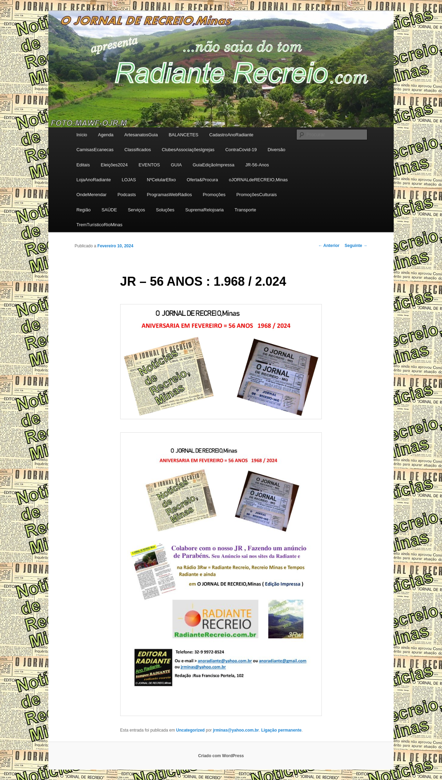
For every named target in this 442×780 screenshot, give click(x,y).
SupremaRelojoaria (204, 209)
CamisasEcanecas (95, 149)
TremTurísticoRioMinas (99, 224)
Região (83, 209)
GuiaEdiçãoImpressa (213, 164)
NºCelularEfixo (161, 179)
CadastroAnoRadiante (231, 134)
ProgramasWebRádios (169, 194)
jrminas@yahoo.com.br (236, 730)
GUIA (176, 164)
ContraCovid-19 (241, 149)
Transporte (245, 209)
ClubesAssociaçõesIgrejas (188, 149)
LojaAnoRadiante (93, 179)
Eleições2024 (114, 164)
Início (81, 134)
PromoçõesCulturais (256, 194)
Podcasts (126, 194)
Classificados (137, 149)
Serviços (136, 209)
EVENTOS (149, 164)
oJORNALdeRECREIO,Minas (258, 179)
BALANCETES (183, 134)
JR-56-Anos (257, 164)
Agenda (106, 134)
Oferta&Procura (202, 179)
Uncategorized (190, 730)
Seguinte (356, 245)
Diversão (276, 149)
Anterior (328, 245)
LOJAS (129, 179)
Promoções (214, 194)
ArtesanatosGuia (141, 134)
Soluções (165, 209)
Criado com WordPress (221, 755)
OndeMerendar (91, 194)
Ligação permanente (281, 730)
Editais (83, 164)
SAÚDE (109, 209)
